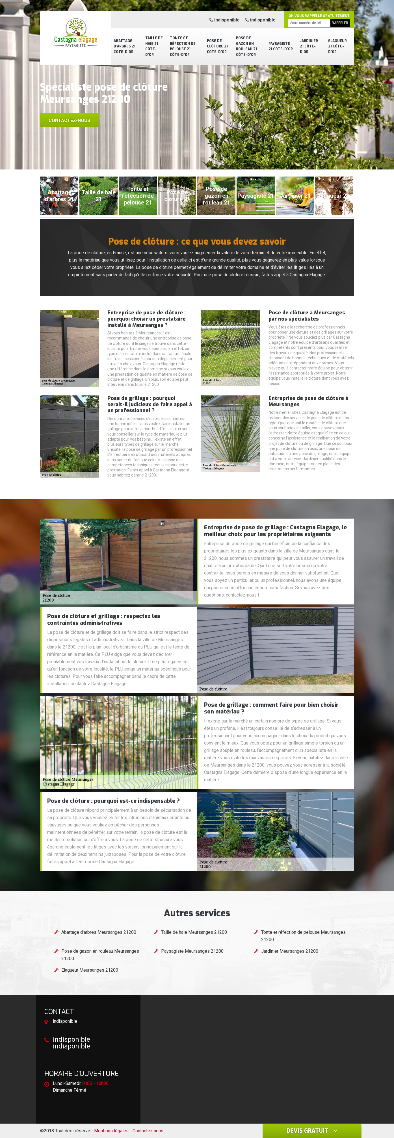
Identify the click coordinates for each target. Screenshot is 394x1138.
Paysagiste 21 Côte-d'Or (281, 47)
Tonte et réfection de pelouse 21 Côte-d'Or (183, 46)
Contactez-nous (69, 120)
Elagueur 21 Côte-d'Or (337, 46)
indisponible (224, 20)
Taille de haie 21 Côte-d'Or (154, 46)
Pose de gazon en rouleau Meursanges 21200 (100, 954)
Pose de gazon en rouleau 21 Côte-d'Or (246, 46)
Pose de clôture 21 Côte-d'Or (217, 46)
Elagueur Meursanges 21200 (89, 970)
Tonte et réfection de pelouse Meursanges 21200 (303, 936)
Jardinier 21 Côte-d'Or (309, 46)
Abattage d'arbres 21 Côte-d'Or (124, 46)
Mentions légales (111, 1130)
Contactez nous (148, 1130)
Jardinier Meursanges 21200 (289, 951)
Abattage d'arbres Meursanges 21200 (98, 932)
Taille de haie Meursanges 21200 (194, 932)
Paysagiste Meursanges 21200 (192, 951)
